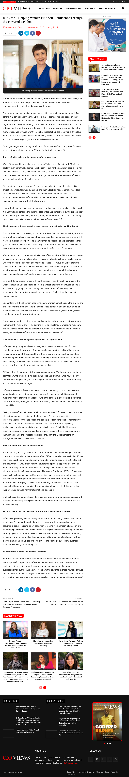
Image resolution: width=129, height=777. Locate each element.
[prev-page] (40, 687)
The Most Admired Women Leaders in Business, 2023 (30, 27)
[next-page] (44, 687)
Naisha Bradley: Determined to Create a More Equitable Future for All (71, 733)
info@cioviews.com (70, 763)
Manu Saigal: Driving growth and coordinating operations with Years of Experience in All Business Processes (21, 604)
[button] (123, 8)
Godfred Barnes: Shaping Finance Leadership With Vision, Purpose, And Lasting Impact (113, 67)
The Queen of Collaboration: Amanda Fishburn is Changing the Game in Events (28, 709)
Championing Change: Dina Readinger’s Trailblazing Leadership (43, 643)
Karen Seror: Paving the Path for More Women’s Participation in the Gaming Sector (71, 643)
